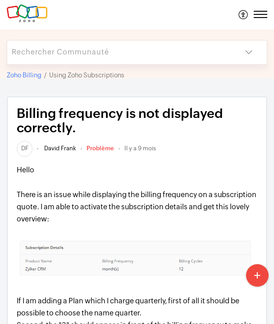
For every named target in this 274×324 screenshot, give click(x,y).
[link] (24, 148)
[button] (243, 14)
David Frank (59, 148)
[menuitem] (243, 14)
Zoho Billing (24, 75)
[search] (119, 52)
